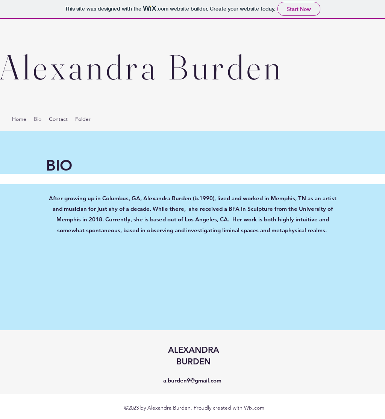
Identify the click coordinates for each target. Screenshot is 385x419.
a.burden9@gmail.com (192, 380)
